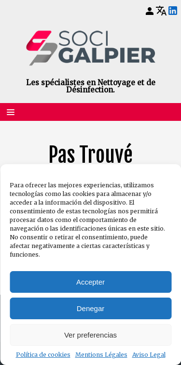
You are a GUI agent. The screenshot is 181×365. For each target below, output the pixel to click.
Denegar (91, 308)
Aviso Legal (149, 354)
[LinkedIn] (173, 11)
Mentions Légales (101, 354)
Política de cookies (43, 354)
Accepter (90, 282)
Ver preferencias (90, 335)
